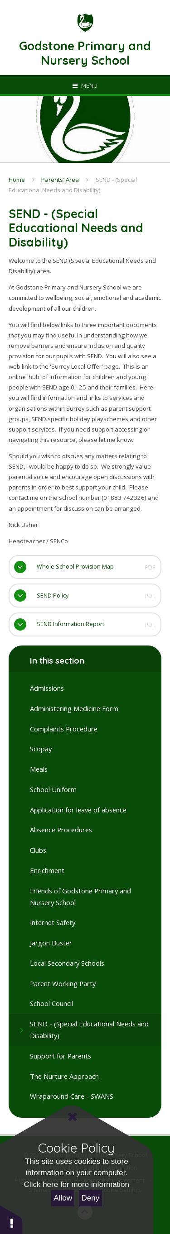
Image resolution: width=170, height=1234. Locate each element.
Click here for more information (76, 1184)
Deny (91, 1198)
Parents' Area (60, 180)
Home (17, 180)
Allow (62, 1198)
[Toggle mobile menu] (85, 85)
